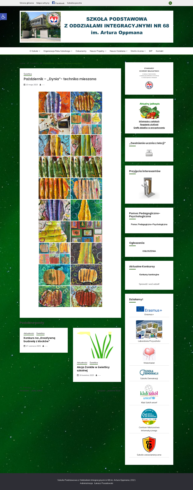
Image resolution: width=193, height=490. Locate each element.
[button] (3, 16)
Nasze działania (117, 51)
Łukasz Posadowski (103, 483)
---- (43, 84)
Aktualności (29, 333)
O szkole (34, 51)
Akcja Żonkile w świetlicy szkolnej (93, 368)
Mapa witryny (42, 3)
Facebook (58, 3)
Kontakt (159, 51)
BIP (150, 51)
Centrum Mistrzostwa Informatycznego (149, 427)
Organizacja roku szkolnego (56, 51)
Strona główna (27, 3)
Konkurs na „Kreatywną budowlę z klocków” (39, 339)
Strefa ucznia (137, 51)
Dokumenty (81, 51)
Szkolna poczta (74, 3)
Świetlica (28, 74)
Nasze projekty (97, 51)
